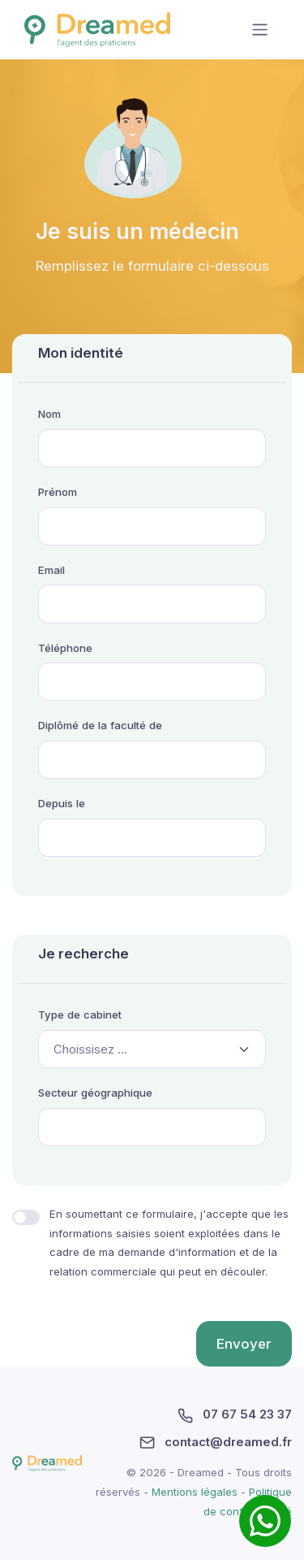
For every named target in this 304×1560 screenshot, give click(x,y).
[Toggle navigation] (260, 30)
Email (51, 569)
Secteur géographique (95, 1092)
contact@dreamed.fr (215, 1442)
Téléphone (65, 647)
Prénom (57, 491)
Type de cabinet (80, 1014)
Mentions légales (196, 1491)
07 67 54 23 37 (235, 1414)
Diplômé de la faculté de (100, 725)
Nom (49, 413)
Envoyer (244, 1344)
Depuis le (61, 803)
